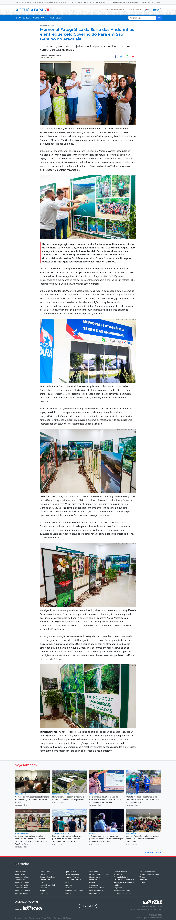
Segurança (118, 888)
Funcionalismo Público (73, 880)
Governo (68, 882)
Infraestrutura (70, 893)
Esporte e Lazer (70, 872)
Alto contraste (89, 2)
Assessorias (130, 10)
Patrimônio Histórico (97, 888)
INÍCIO (18, 18)
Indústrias (68, 888)
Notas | (39, 918)
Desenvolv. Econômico (48, 885)
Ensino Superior (46, 893)
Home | (18, 918)
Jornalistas (140, 10)
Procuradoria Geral (121, 877)
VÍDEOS (59, 18)
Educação (43, 888)
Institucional (93, 872)
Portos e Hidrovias (121, 872)
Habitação (68, 885)
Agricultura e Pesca (22, 877)
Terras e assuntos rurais (147, 872)
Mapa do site (101, 2)
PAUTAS (36, 18)
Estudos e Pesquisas (72, 874)
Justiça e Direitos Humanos (99, 874)
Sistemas (67, 918)
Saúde (116, 885)
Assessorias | (59, 918)
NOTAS (44, 18)
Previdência (118, 874)
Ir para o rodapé (60, 2)
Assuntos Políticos (22, 888)
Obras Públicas (94, 882)
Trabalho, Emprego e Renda (149, 874)
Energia (43, 890)
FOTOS (51, 18)
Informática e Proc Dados (74, 890)
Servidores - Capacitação (123, 893)
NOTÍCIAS (26, 18)
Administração (20, 874)
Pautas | (32, 918)
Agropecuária (20, 880)
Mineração (93, 880)
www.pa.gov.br (132, 2)
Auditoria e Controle (22, 890)
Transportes (143, 880)
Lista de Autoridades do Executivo (113, 10)
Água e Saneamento (22, 882)
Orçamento (93, 885)
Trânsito (142, 877)
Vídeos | (50, 918)
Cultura (42, 882)
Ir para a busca (47, 2)
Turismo (142, 882)
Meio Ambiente (95, 877)
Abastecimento (20, 872)
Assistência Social (21, 885)
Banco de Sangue (21, 893)
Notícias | (25, 918)
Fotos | (44, 918)
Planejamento (94, 893)
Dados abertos (119, 2)
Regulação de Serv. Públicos (124, 882)
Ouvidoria (156, 2)
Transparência (144, 2)
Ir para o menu (35, 2)
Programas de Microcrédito (124, 880)
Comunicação (45, 880)
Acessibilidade (77, 2)
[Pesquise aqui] (159, 18)
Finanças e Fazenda (72, 877)
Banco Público (45, 872)
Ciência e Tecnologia (47, 877)
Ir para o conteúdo (22, 2)
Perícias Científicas (96, 890)
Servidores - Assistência (122, 890)
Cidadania (43, 874)
